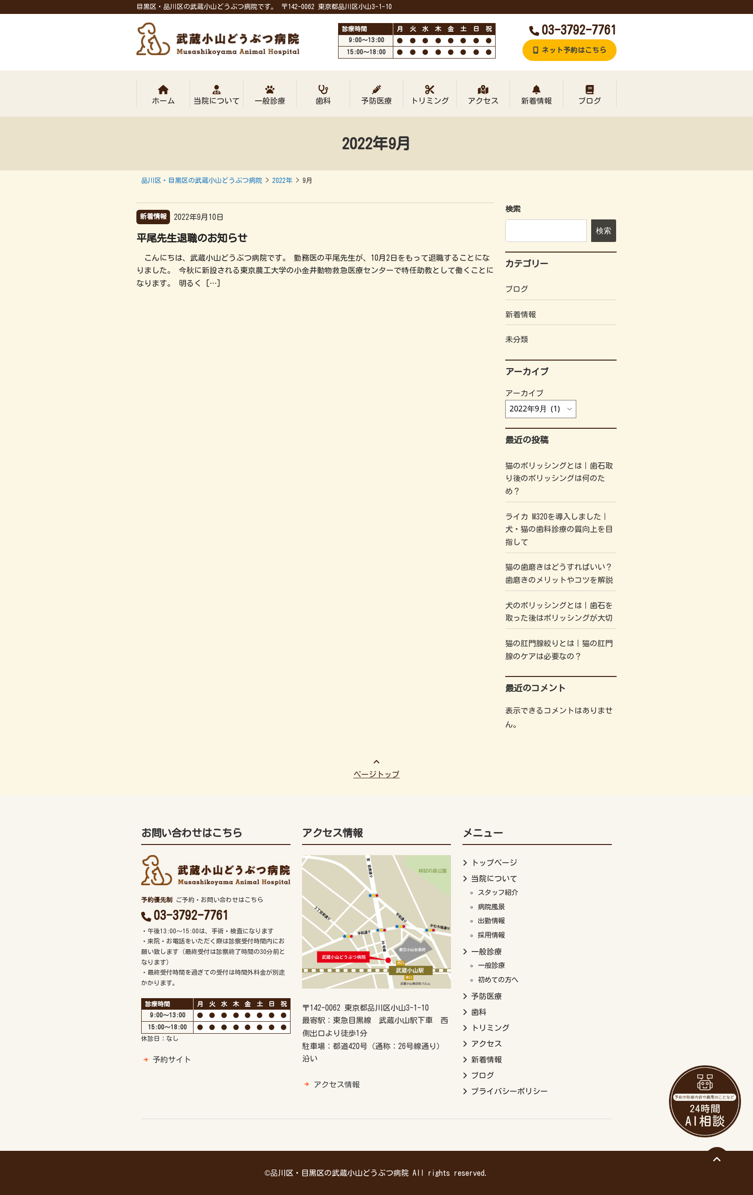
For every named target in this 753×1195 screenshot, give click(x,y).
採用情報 (491, 935)
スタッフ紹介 (498, 892)
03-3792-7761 (573, 30)
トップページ (494, 863)
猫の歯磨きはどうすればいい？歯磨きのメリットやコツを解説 (559, 573)
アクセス (483, 94)
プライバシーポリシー (509, 1091)
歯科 (323, 94)
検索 (513, 209)
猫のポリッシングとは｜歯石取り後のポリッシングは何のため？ (559, 478)
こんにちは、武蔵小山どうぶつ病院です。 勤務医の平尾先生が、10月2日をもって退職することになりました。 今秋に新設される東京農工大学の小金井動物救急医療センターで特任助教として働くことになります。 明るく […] (315, 270)
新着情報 (536, 94)
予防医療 (376, 94)
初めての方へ (498, 979)
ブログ (589, 94)
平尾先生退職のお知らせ (191, 238)
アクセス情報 (337, 1084)
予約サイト (172, 1059)
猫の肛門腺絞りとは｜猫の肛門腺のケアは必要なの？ (559, 650)
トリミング (429, 94)
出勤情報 (491, 920)
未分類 (516, 339)
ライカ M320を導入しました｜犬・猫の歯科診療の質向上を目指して (559, 529)
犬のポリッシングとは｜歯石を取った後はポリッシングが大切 (559, 612)
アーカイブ (524, 393)
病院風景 (491, 906)
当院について (216, 94)
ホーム (163, 94)
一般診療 (269, 94)
